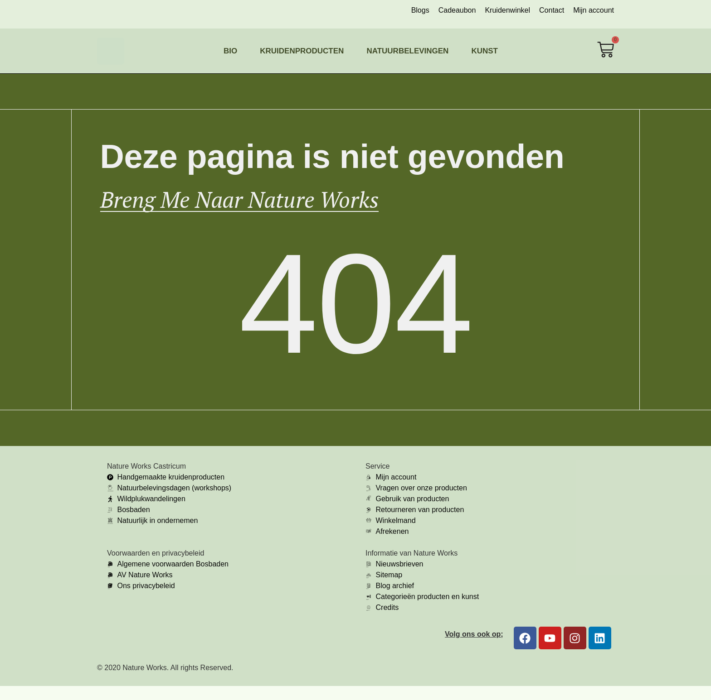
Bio (230, 51)
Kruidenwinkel (507, 10)
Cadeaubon (457, 10)
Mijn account (593, 10)
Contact (551, 10)
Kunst (484, 51)
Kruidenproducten (302, 51)
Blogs (420, 10)
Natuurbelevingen (407, 51)
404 (355, 317)
